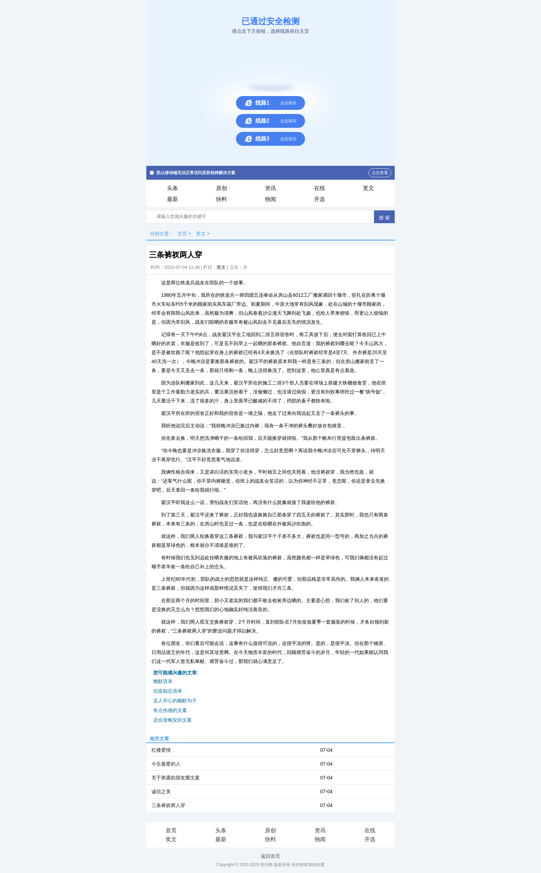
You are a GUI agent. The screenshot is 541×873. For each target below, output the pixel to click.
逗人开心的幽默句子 (175, 700)
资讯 (270, 188)
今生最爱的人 (165, 764)
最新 (172, 199)
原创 (221, 188)
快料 (221, 199)
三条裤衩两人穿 (168, 805)
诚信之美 (161, 791)
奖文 (368, 188)
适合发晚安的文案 (172, 720)
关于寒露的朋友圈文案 (175, 777)
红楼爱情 (161, 750)
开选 (319, 199)
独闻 (270, 199)
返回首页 (270, 856)
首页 (171, 830)
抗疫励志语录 (167, 691)
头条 (172, 188)
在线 (319, 188)
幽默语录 (163, 681)
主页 (182, 233)
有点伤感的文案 (170, 710)
